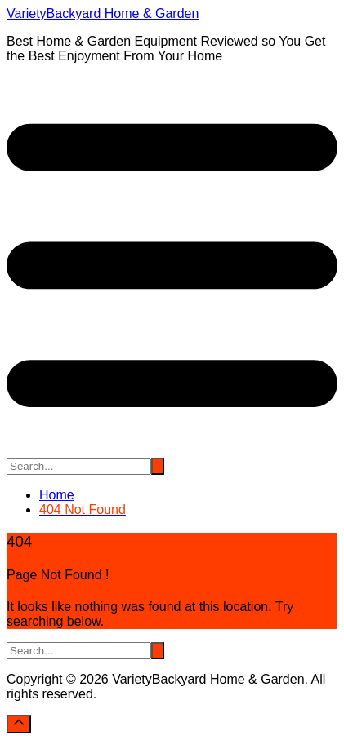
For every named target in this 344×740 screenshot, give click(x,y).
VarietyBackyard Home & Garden (103, 13)
